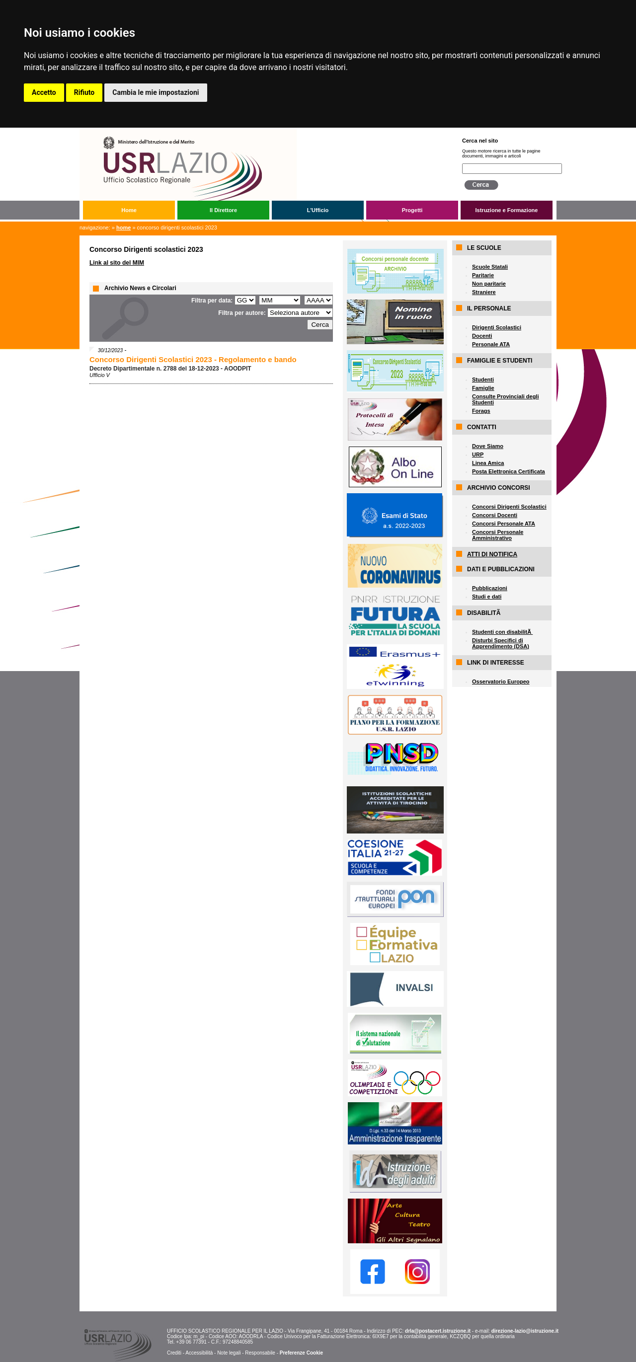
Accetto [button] (44, 92)
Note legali (228, 1353)
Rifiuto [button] (84, 92)
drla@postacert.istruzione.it (438, 1331)
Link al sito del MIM (116, 262)
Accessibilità (199, 1353)
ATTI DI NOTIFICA (492, 554)
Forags (481, 411)
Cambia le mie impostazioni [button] (155, 92)
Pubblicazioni (489, 588)
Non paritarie (489, 284)
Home (129, 210)
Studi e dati (486, 597)
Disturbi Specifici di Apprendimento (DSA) (500, 643)
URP (477, 454)
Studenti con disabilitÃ (502, 632)
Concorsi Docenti (494, 515)
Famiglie (483, 388)
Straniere (484, 292)
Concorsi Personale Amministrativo (497, 535)
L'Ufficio (318, 210)
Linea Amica (488, 463)
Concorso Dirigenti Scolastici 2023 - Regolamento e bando (193, 359)
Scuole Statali (490, 267)
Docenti (482, 336)
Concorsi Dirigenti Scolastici (509, 507)
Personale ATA (491, 344)
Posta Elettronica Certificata (508, 471)
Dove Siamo (487, 446)
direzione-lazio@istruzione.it (524, 1331)
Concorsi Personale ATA (503, 524)
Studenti (483, 379)
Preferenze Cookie (301, 1353)
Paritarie (483, 275)
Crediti (174, 1353)
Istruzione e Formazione (507, 210)
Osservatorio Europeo (501, 681)
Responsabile (260, 1353)
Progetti (412, 210)
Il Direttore (223, 210)
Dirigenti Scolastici (496, 327)
